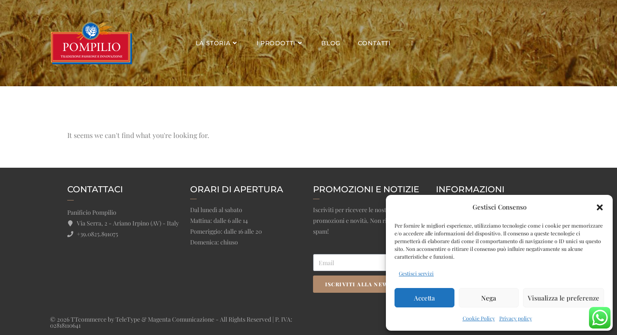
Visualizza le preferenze (563, 298)
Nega (488, 298)
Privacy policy (515, 318)
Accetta (424, 298)
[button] (599, 207)
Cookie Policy (479, 318)
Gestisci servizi (416, 273)
